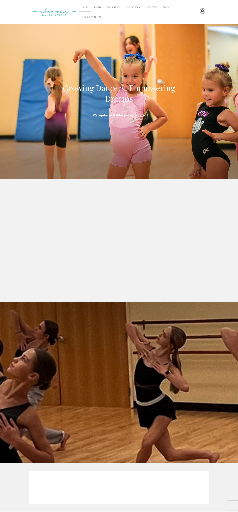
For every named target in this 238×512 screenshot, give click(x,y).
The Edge (152, 7)
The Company (133, 7)
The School (114, 7)
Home (85, 7)
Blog (166, 7)
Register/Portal (91, 17)
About (97, 7)
